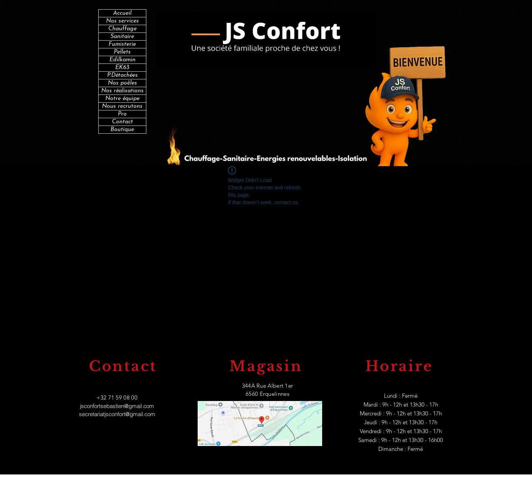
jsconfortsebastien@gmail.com (117, 405)
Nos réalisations (122, 91)
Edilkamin (122, 60)
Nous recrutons (122, 106)
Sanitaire (122, 37)
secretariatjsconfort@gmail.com (117, 414)
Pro (122, 114)
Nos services (122, 21)
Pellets (122, 52)
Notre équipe (122, 99)
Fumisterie (122, 44)
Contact (122, 122)
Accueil (122, 13)
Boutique (122, 130)
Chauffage (122, 29)
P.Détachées (122, 75)
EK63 (122, 68)
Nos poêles (122, 83)
